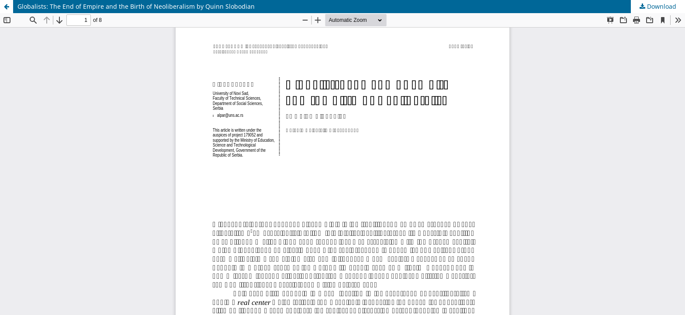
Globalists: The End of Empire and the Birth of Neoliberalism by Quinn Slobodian (136, 6)
